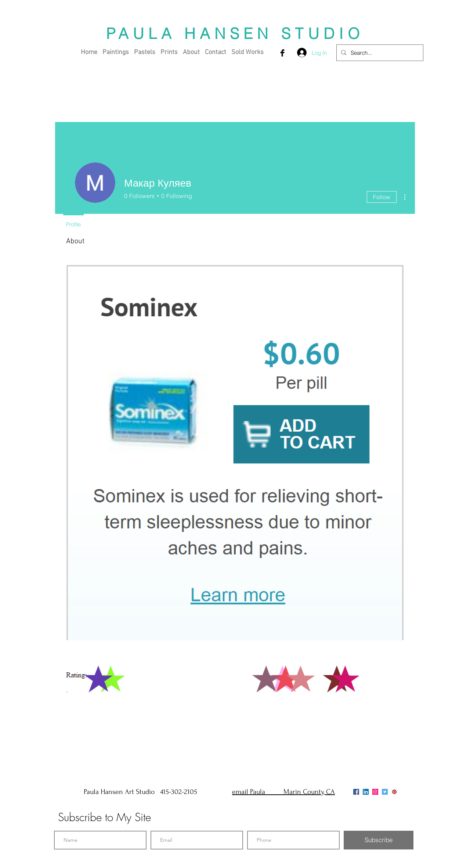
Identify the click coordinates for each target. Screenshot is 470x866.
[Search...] (379, 53)
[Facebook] (356, 792)
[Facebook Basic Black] (282, 53)
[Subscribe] (378, 840)
